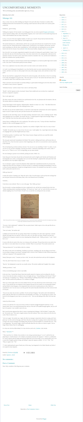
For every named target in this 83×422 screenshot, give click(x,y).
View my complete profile (66, 82)
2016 (62, 26)
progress (50, 48)
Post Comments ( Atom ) (33, 409)
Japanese (8, 355)
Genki (25, 48)
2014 (62, 31)
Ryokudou (9, 331)
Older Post (53, 405)
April (64, 48)
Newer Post (6, 405)
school (13, 355)
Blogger (44, 419)
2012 (62, 55)
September (65, 33)
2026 (62, 17)
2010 (62, 60)
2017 (62, 24)
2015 (62, 29)
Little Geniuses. (66, 42)
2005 (62, 72)
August (65, 36)
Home (30, 405)
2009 (62, 62)
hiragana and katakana (48, 32)
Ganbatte (38, 328)
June (64, 38)
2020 (62, 19)
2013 (62, 53)
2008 (62, 65)
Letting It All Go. (67, 40)
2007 (62, 67)
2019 (62, 22)
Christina (63, 80)
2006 (62, 69)
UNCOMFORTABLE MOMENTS (22, 7)
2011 (62, 58)
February (65, 50)
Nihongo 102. (66, 45)
